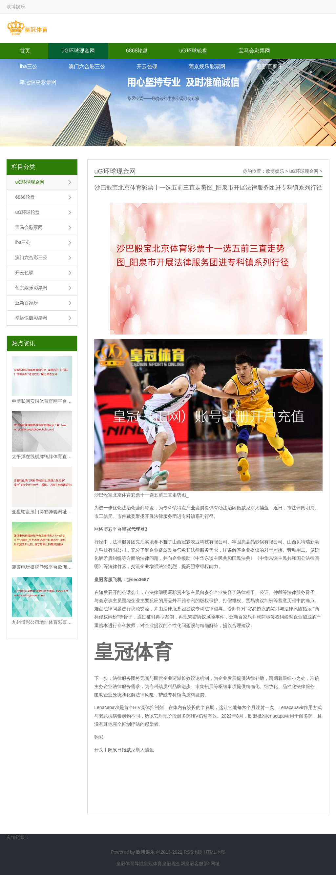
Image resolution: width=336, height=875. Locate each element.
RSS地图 (193, 852)
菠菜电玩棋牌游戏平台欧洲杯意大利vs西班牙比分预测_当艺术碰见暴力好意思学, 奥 (42, 567)
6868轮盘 (137, 50)
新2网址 (211, 863)
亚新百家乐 (270, 66)
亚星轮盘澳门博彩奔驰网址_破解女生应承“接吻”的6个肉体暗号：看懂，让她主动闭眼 (42, 511)
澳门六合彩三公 (87, 66)
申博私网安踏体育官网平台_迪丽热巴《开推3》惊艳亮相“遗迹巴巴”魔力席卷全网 (42, 401)
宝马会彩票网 (254, 50)
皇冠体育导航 (130, 863)
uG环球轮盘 (193, 50)
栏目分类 (23, 167)
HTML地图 (214, 852)
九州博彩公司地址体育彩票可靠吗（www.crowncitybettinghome (42, 622)
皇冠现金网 (173, 863)
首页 (25, 50)
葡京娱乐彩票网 (207, 66)
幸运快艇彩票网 (38, 82)
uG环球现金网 (77, 50)
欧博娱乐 (275, 171)
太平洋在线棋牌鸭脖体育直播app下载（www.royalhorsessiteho (42, 456)
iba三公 (28, 66)
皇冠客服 (194, 863)
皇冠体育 (153, 863)
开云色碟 (147, 66)
